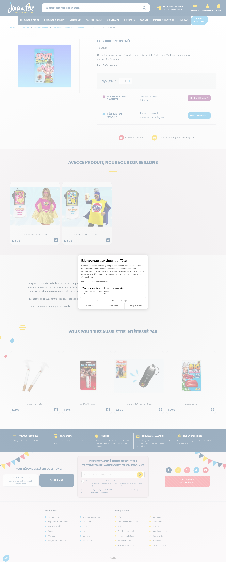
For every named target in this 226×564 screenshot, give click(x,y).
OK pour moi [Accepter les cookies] (136, 306)
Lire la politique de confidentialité (94, 281)
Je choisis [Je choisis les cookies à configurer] (113, 306)
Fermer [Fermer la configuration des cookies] (89, 306)
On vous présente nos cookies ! (96, 294)
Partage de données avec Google (97, 291)
